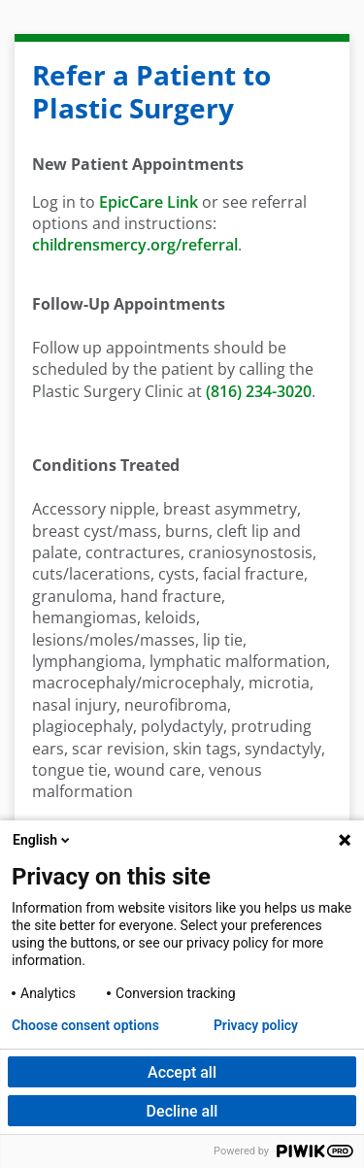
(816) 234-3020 (259, 391)
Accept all (182, 1072)
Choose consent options (85, 1025)
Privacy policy (256, 1025)
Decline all (182, 1111)
